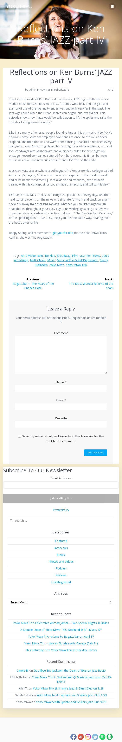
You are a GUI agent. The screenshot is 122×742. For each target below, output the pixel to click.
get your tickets (62, 233)
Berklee (50, 256)
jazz (82, 256)
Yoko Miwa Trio (76, 265)
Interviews (61, 548)
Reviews (61, 575)
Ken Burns (93, 256)
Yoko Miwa (56, 265)
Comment (61, 333)
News (43, 89)
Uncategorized (61, 582)
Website (61, 418)
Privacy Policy (61, 510)
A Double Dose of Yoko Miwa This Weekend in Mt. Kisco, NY (61, 630)
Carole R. (22, 670)
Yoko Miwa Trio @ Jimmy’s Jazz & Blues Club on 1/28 (68, 688)
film (75, 256)
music (51, 260)
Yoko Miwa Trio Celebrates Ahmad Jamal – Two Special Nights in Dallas (61, 623)
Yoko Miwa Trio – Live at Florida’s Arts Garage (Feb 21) (61, 643)
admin (32, 89)
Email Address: (61, 478)
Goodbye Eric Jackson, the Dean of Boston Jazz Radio (70, 670)
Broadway (63, 256)
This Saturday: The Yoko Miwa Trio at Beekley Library (61, 650)
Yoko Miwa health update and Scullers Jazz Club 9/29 (72, 695)
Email (61, 400)
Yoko (19, 6)
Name (61, 382)
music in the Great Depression (77, 260)
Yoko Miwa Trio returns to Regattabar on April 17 (61, 636)
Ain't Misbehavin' (32, 256)
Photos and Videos (61, 562)
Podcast (61, 568)
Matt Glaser (38, 260)
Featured (61, 541)
